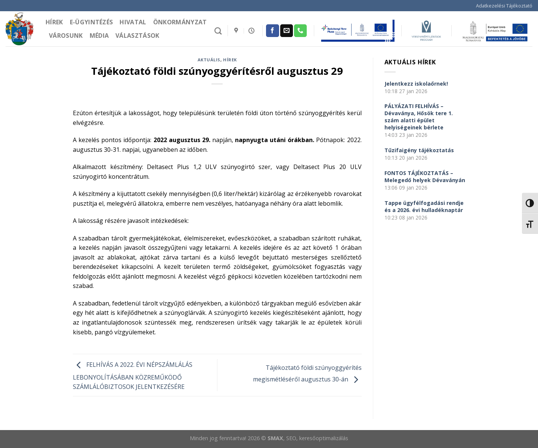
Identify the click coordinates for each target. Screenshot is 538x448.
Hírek (54, 22)
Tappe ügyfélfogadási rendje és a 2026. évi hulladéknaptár (424, 206)
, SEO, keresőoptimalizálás (315, 438)
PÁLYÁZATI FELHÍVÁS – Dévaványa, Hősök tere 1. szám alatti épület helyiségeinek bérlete (418, 116)
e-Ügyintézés (91, 22)
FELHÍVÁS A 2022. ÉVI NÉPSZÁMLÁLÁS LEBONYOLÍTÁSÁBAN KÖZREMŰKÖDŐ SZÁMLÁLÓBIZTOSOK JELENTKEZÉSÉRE (132, 376)
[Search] (218, 31)
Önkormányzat (180, 22)
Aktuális (209, 59)
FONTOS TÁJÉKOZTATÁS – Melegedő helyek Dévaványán (424, 176)
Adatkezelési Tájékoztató (504, 5)
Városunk (66, 35)
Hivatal (133, 22)
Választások (137, 35)
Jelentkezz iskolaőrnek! (416, 83)
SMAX (275, 438)
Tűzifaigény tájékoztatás (419, 150)
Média (99, 35)
